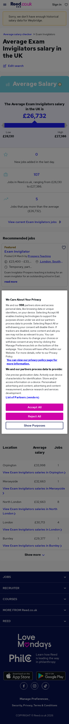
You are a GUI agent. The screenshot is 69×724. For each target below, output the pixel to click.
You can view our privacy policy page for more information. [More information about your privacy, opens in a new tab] (32, 361)
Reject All (34, 416)
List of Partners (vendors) (22, 397)
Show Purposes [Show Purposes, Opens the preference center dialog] (34, 425)
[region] (34, 362)
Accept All (35, 407)
